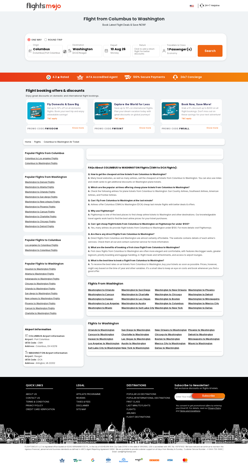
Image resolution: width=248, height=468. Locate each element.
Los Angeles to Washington (104, 343)
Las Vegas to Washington (136, 338)
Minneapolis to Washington (204, 338)
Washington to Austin (133, 303)
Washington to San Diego (135, 289)
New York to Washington (135, 347)
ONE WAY (35, 39)
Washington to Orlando (101, 289)
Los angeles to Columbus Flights (41, 245)
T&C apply (52, 118)
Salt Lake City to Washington (104, 347)
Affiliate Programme (88, 394)
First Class (133, 401)
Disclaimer (82, 405)
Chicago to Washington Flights (40, 283)
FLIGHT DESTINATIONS (138, 417)
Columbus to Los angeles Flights (41, 158)
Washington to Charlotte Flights (40, 216)
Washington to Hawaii (100, 298)
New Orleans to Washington (171, 329)
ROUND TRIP (53, 39)
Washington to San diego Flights (41, 197)
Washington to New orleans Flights (42, 201)
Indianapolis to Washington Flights (42, 278)
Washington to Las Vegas (136, 298)
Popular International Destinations (148, 398)
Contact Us (33, 398)
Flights (37, 142)
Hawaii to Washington (100, 338)
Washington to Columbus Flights (41, 250)
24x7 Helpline (210, 5)
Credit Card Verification (40, 409)
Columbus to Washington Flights (41, 163)
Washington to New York (169, 307)
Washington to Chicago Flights (40, 221)
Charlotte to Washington (135, 334)
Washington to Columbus (169, 303)
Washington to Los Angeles (104, 303)
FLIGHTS (131, 409)
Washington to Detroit (200, 294)
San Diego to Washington (135, 329)
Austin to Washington (133, 343)
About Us (31, 394)
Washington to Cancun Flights (40, 211)
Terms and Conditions (190, 411)
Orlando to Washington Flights (40, 288)
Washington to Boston (167, 298)
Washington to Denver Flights (40, 182)
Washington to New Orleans (171, 289)
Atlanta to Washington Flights (39, 273)
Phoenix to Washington (201, 329)
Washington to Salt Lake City (137, 307)
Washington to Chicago (168, 294)
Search (210, 51)
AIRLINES (131, 413)
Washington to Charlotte (135, 294)
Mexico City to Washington (170, 343)
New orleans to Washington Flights (42, 298)
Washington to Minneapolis (204, 298)
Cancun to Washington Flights (40, 308)
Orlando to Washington (101, 329)
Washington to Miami (100, 307)
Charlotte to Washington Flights (40, 313)
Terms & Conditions (37, 401)
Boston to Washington (167, 338)
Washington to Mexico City (203, 303)
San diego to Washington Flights (41, 293)
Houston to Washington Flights (40, 269)
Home (28, 142)
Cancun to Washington (101, 334)
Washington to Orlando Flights (40, 192)
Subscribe (208, 395)
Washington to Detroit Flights (39, 226)
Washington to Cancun (101, 294)
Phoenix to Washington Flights (40, 303)
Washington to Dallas (200, 307)
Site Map (81, 409)
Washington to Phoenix (201, 289)
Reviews (80, 398)
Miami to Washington (200, 343)
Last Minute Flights (138, 405)
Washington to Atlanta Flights (39, 187)
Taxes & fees (83, 401)
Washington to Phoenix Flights (40, 206)
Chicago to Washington (168, 334)
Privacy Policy (34, 405)
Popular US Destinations (141, 394)
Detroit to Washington (200, 334)
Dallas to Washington (167, 347)
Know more (78, 128)
